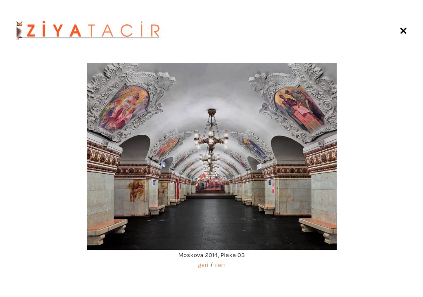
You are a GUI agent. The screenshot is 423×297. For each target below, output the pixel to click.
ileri (219, 265)
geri (203, 265)
